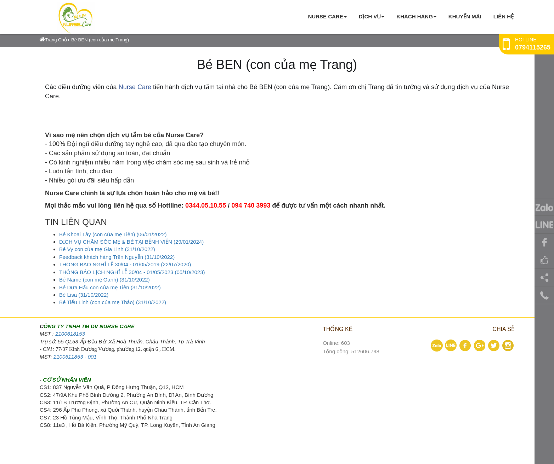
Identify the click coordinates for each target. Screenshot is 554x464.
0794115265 (532, 47)
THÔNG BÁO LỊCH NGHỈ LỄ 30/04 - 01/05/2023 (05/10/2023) (132, 272)
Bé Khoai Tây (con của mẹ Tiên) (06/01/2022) (113, 234)
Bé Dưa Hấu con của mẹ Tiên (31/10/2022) (110, 287)
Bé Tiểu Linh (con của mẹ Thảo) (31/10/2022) (112, 302)
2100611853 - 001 (75, 357)
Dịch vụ (372, 16)
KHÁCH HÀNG (416, 16)
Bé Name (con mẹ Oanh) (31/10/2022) (104, 280)
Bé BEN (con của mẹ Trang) (100, 39)
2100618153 (70, 334)
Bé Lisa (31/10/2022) (83, 295)
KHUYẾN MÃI (464, 16)
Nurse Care (327, 16)
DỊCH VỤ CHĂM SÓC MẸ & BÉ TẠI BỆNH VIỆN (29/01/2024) (131, 242)
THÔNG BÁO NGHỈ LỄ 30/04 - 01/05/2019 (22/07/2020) (125, 264)
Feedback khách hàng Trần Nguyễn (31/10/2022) (117, 257)
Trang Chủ (53, 39)
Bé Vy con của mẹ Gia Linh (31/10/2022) (107, 249)
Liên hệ (503, 16)
